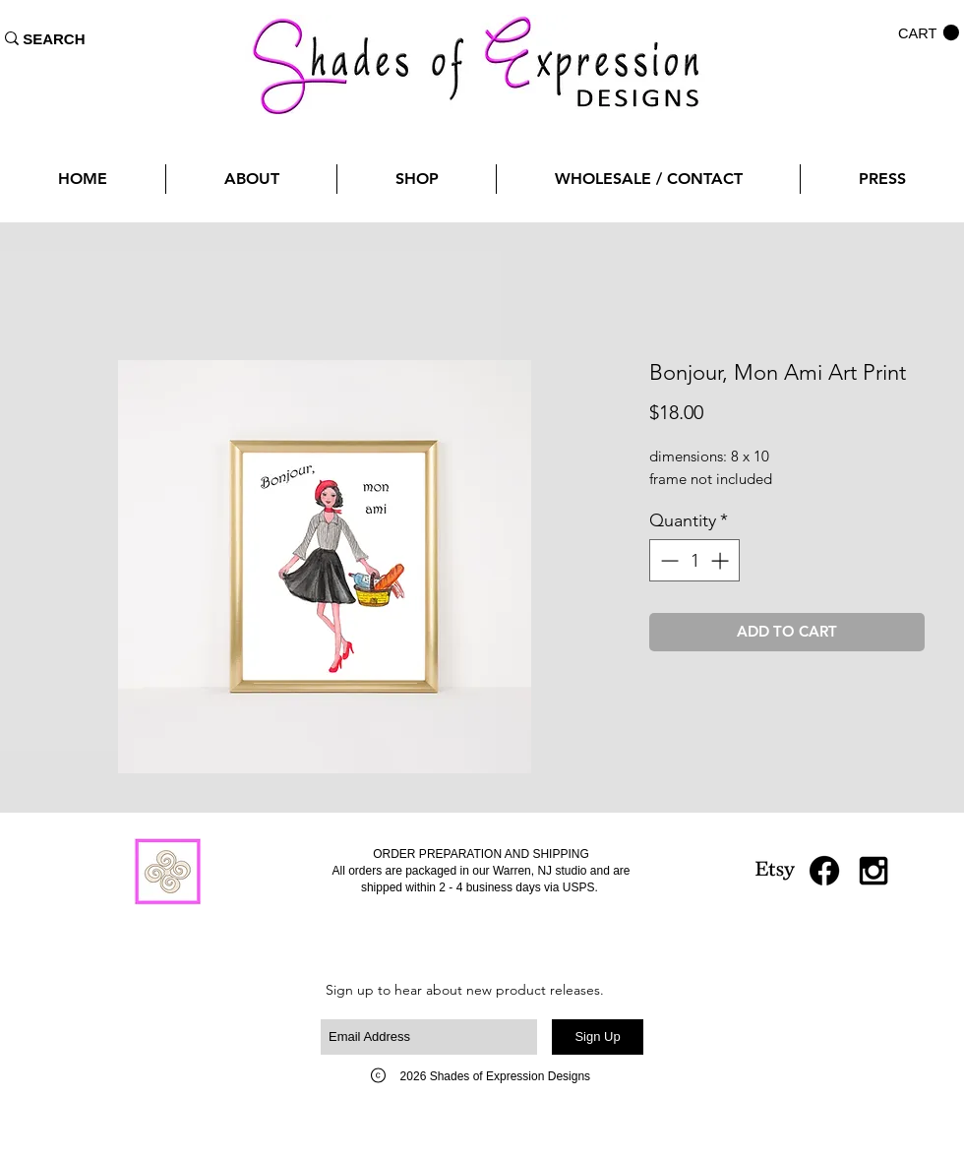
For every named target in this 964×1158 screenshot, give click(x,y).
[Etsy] (775, 870)
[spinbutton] (694, 560)
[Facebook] (824, 870)
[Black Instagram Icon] (873, 870)
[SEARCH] (54, 38)
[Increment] (721, 560)
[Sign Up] (597, 1037)
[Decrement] (667, 560)
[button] (928, 33)
